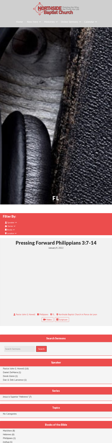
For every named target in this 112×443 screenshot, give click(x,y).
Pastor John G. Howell (13, 368)
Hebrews (7, 434)
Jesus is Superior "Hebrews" (15, 396)
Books (10, 229)
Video (47, 319)
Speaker (11, 222)
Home (19, 21)
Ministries (49, 21)
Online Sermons (69, 21)
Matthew (7, 430)
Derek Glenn (9, 376)
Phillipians (8, 438)
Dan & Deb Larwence (13, 379)
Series (10, 226)
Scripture (61, 319)
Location (11, 233)
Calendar (89, 21)
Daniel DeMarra (10, 372)
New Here (32, 21)
